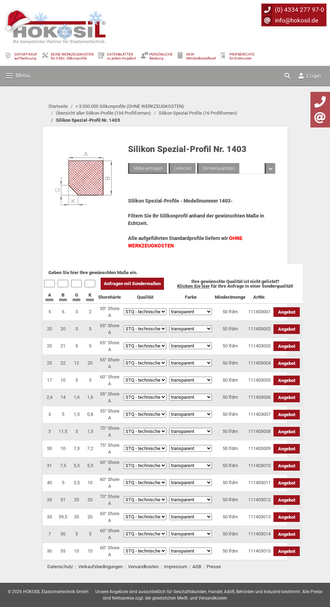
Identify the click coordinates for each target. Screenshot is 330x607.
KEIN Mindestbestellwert (201, 56)
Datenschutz (60, 566)
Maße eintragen (148, 168)
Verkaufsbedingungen (100, 566)
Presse (214, 566)
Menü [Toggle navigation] (18, 75)
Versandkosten (143, 566)
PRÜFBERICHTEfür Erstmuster (242, 56)
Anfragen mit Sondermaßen (132, 283)
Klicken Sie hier (193, 286)
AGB (196, 566)
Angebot (286, 312)
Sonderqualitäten (219, 168)
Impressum (175, 566)
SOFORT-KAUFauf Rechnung (25, 56)
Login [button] (310, 76)
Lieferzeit (182, 168)
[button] (288, 76)
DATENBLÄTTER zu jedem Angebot (121, 56)
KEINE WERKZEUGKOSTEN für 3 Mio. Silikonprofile (72, 56)
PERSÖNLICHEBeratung (161, 56)
